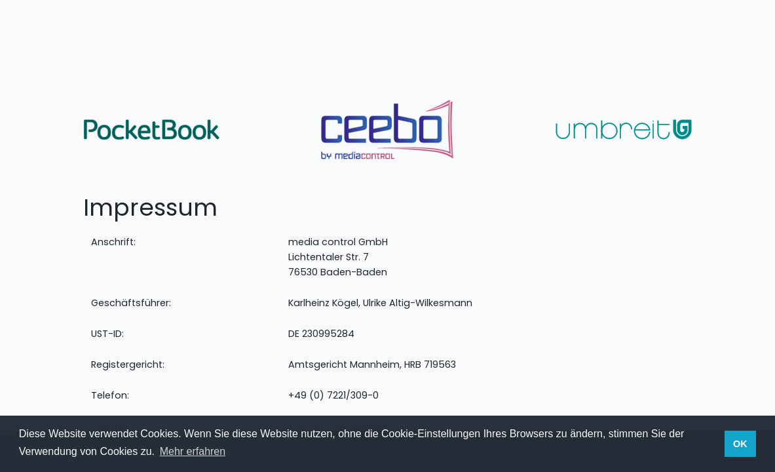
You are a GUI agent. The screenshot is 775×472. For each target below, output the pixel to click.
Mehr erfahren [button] (193, 451)
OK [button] (740, 444)
